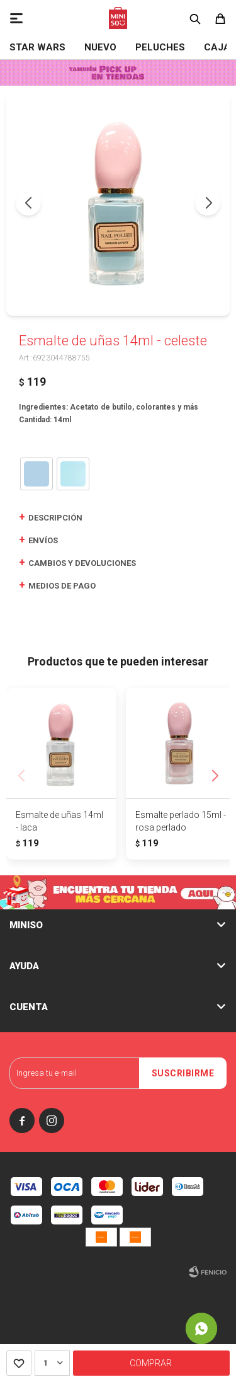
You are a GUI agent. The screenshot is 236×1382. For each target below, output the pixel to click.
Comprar (151, 1363)
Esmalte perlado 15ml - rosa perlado (180, 821)
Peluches (160, 47)
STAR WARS (37, 47)
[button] (207, 203)
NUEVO (100, 47)
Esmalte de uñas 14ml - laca (59, 821)
